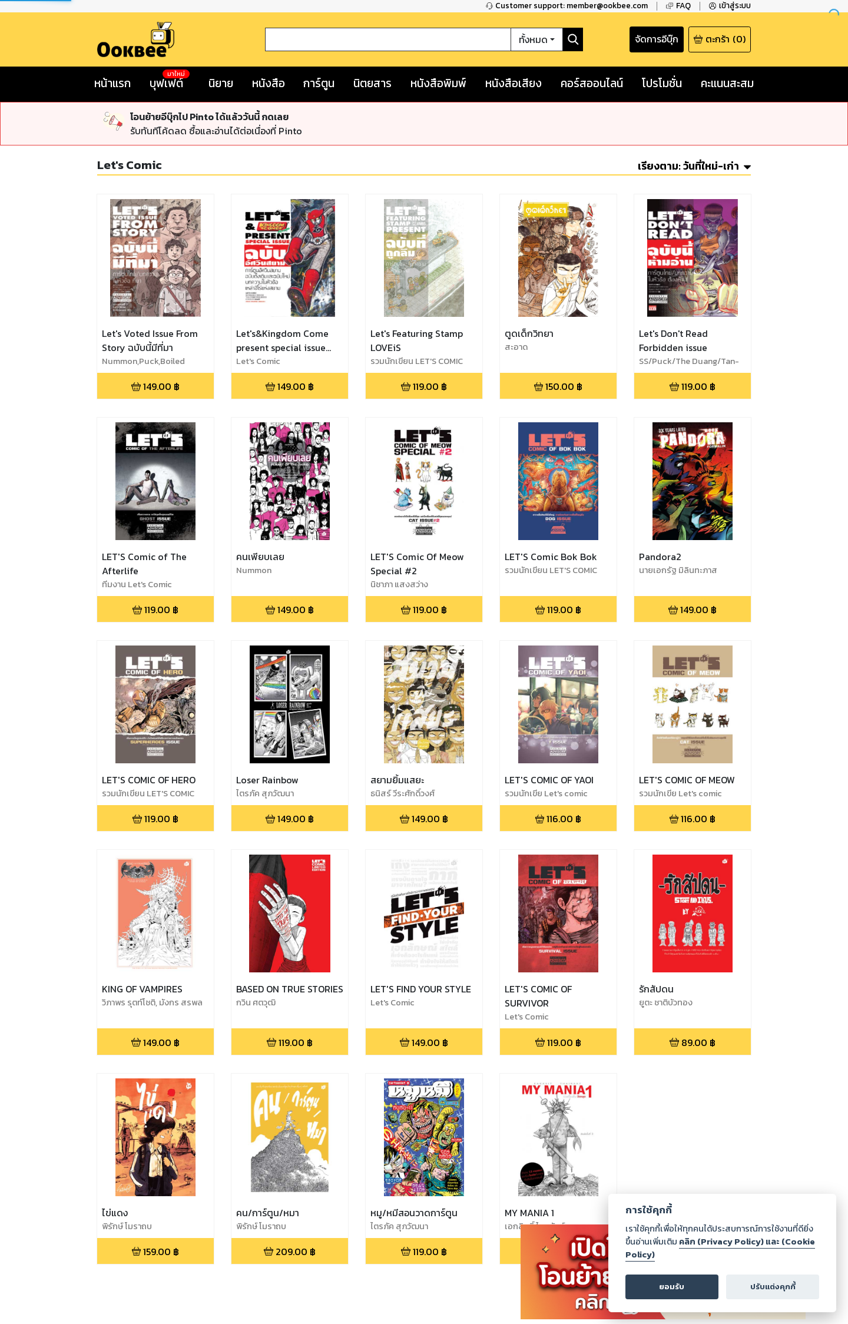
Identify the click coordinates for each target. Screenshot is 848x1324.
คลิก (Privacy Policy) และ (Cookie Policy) (720, 1248)
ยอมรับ (671, 1286)
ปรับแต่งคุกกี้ (773, 1286)
